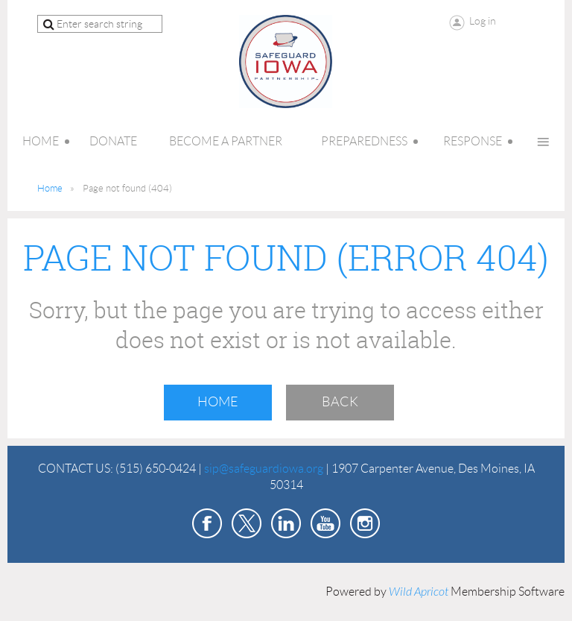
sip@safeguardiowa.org (263, 468)
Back (340, 401)
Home (50, 188)
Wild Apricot (418, 592)
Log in (482, 21)
